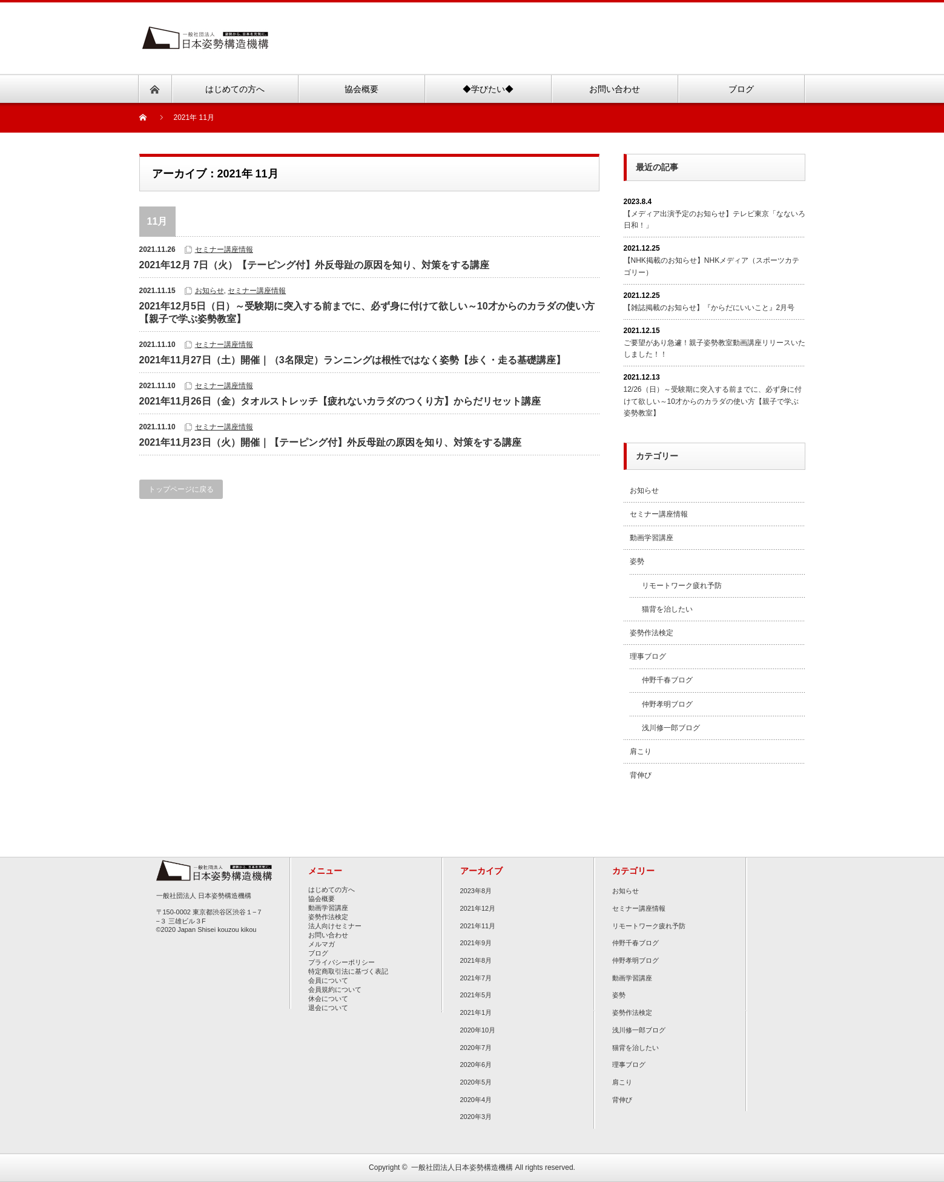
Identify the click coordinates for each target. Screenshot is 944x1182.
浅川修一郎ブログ (671, 728)
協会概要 (321, 898)
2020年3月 (476, 1116)
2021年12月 (478, 908)
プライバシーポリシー (341, 962)
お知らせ (209, 290)
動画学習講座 (651, 537)
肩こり (641, 751)
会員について (328, 980)
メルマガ (321, 944)
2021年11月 (478, 925)
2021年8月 (476, 960)
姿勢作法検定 (651, 633)
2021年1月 (476, 1012)
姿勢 (637, 561)
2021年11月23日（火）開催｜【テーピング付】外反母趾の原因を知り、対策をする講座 (330, 442)
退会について (328, 1007)
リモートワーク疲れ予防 (682, 585)
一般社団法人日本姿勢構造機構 (462, 1167)
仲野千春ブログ (667, 680)
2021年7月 (476, 978)
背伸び (641, 775)
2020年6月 (476, 1064)
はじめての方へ (331, 889)
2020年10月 (478, 1030)
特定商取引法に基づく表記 (348, 971)
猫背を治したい (667, 609)
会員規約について (334, 989)
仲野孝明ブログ (667, 704)
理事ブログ (648, 656)
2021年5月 (476, 995)
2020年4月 (476, 1099)
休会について (328, 998)
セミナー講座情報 (224, 249)
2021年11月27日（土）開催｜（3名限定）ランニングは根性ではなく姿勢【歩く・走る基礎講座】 (352, 360)
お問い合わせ (328, 935)
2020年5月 (476, 1082)
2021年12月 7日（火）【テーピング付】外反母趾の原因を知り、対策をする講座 (314, 265)
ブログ (318, 953)
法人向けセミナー (334, 925)
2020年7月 (476, 1047)
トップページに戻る (181, 489)
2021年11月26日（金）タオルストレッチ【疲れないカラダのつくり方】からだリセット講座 (340, 401)
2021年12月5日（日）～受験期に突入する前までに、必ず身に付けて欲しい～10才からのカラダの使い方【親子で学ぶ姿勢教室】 (367, 312)
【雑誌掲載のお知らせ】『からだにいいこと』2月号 (709, 307)
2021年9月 (476, 942)
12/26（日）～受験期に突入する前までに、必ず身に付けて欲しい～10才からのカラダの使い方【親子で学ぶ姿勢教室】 (713, 401)
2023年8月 (476, 890)
